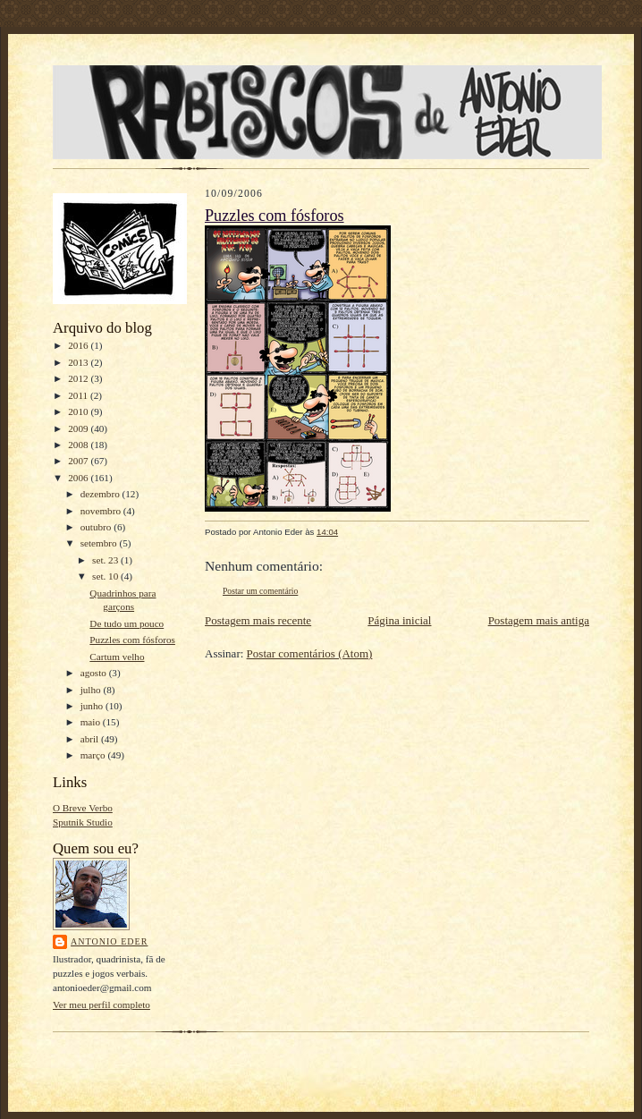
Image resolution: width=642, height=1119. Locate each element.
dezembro (101, 493)
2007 (79, 460)
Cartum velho (116, 656)
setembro (100, 543)
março (94, 755)
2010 (79, 411)
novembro (101, 510)
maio (91, 721)
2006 (79, 477)
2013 (79, 362)
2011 (79, 395)
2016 (79, 345)
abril (90, 738)
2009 (79, 428)
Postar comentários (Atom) (310, 653)
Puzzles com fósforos (132, 639)
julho (92, 689)
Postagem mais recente (258, 620)
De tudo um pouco (126, 623)
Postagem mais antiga (538, 620)
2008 (79, 444)
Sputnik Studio (83, 822)
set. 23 (106, 560)
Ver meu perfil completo (101, 1004)
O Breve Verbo (83, 807)
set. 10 (106, 576)
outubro (97, 526)
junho (93, 705)
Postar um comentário (260, 591)
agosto (94, 672)
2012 (79, 378)
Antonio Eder (109, 941)
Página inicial (399, 620)
